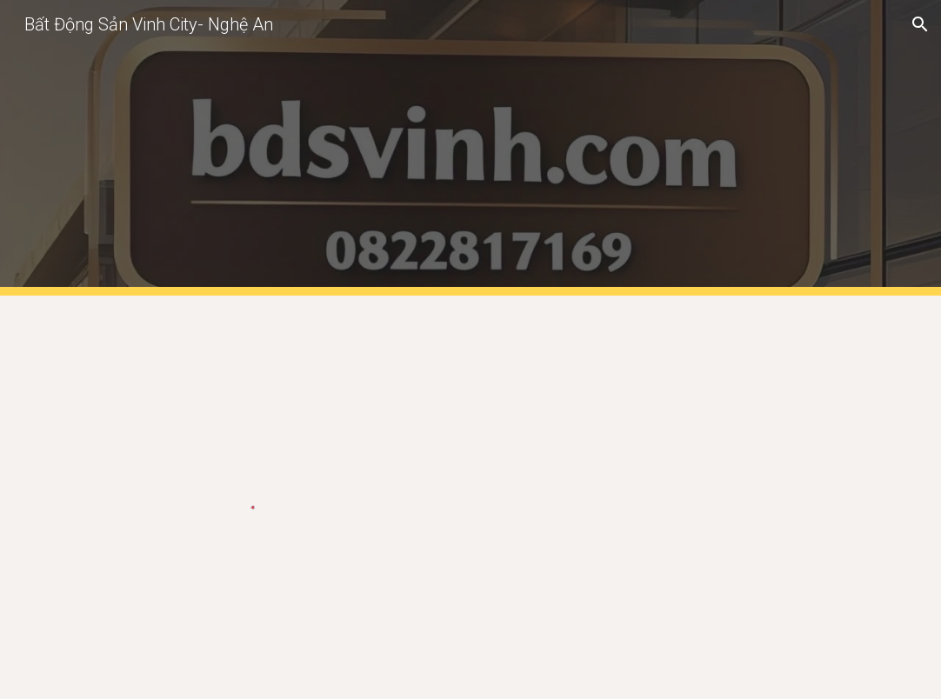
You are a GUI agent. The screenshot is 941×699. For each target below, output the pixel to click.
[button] (920, 24)
